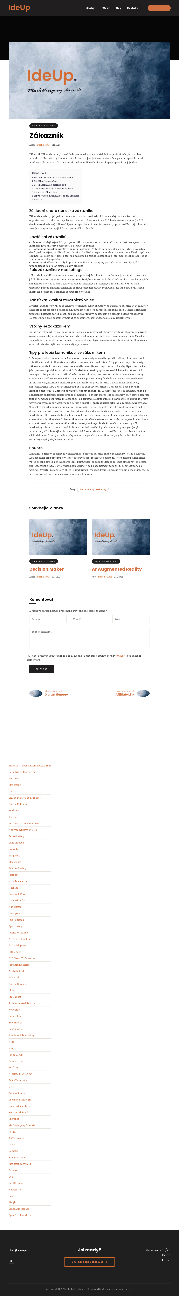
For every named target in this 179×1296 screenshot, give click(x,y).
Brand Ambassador (19, 1208)
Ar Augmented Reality (117, 569)
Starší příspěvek (54, 690)
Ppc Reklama (16, 919)
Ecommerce (15, 1022)
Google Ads (15, 1028)
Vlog (11, 1048)
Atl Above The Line (20, 938)
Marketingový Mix (20, 1163)
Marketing (15, 784)
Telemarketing (17, 868)
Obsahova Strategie (20, 1099)
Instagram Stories (19, 964)
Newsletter (15, 1189)
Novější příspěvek (124, 690)
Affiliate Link (125, 694)
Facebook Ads (17, 1093)
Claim (12, 990)
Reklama (14, 810)
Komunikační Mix (19, 1105)
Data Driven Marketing (22, 771)
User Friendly (17, 900)
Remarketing (16, 836)
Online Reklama (18, 804)
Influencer (15, 951)
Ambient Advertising (21, 1035)
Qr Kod (12, 1144)
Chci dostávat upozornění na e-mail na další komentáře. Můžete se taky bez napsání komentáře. (84, 657)
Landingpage (16, 842)
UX (10, 791)
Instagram (15, 913)
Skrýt (44, 173)
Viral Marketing (18, 881)
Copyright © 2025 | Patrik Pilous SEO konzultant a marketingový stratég (89, 1288)
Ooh (11, 1176)
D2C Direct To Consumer (22, 958)
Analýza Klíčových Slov (23, 829)
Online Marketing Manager (25, 797)
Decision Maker (46, 569)
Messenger (15, 861)
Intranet (13, 874)
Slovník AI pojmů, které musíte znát (30, 765)
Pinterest (14, 778)
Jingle (12, 1202)
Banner (13, 1170)
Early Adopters (17, 945)
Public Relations (18, 932)
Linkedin (14, 849)
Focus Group (16, 1054)
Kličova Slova (17, 1157)
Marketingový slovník (43, 125)
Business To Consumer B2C (24, 823)
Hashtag (13, 887)
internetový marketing (93, 489)
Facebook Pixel (17, 894)
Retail (12, 1131)
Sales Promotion (18, 1080)
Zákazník (14, 977)
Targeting (14, 855)
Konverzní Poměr (19, 1112)
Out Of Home (16, 1183)
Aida (11, 1041)
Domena (13, 1150)
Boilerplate (15, 1015)
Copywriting (16, 1061)
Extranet (14, 1118)
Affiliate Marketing (20, 1073)
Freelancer (15, 996)
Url (10, 1086)
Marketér (14, 1067)
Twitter (13, 817)
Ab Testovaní (16, 1138)
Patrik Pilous (43, 144)
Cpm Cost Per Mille (20, 1215)
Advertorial (15, 906)
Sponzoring (15, 926)
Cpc (11, 1195)
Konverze (14, 1009)
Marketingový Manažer (22, 1125)
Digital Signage (56, 694)
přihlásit (121, 655)
